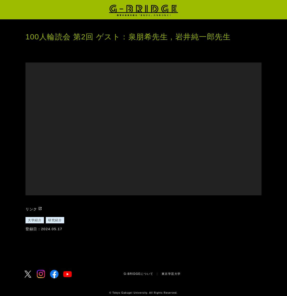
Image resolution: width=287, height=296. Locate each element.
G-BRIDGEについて (138, 273)
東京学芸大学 (171, 273)
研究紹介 (55, 220)
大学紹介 (35, 220)
